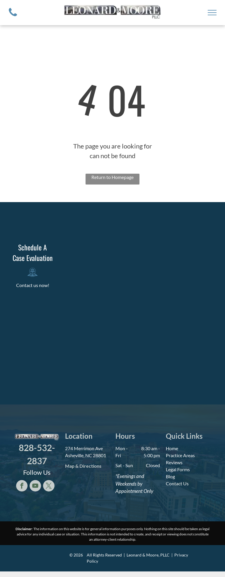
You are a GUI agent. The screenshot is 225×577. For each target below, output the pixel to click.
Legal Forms (178, 469)
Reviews (174, 462)
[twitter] (48, 486)
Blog (170, 476)
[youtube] (35, 486)
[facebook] (22, 486)
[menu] (212, 12)
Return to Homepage (112, 177)
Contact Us (177, 483)
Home (172, 448)
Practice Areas (180, 455)
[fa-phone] (13, 17)
